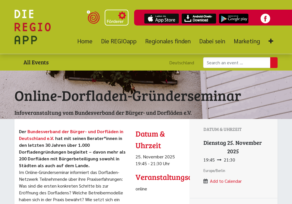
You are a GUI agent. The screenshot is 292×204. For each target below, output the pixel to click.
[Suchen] (274, 62)
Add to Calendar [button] (226, 181)
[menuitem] (87, 41)
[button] (271, 41)
